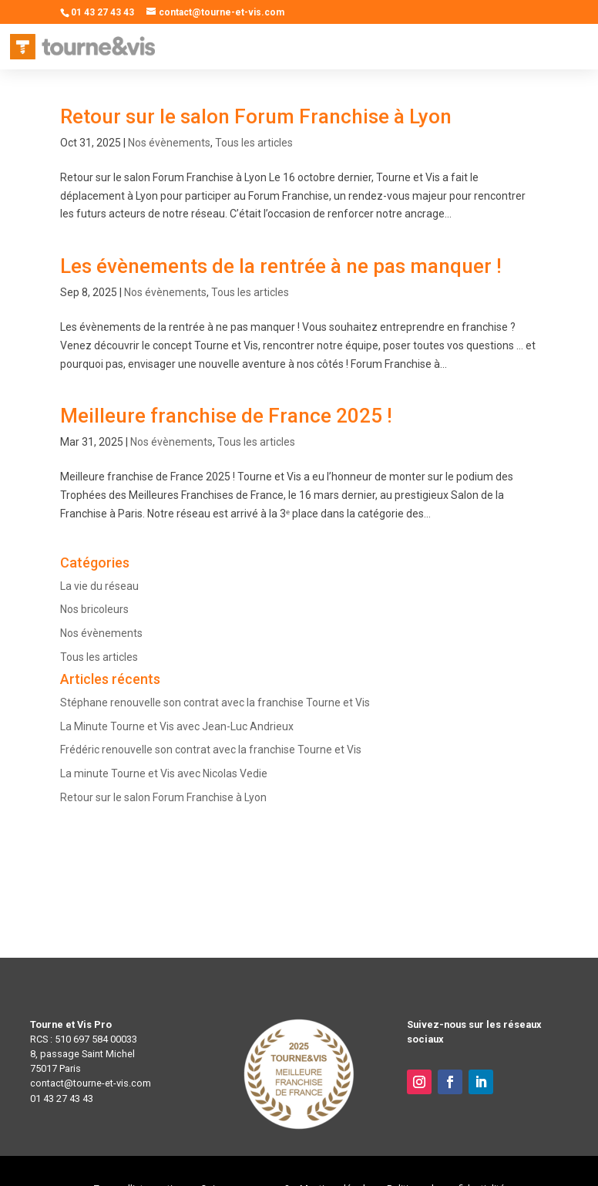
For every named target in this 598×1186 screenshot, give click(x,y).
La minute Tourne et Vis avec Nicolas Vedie (163, 773)
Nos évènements (169, 142)
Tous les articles (254, 142)
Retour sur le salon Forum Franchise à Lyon (256, 116)
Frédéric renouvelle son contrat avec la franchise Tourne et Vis (210, 749)
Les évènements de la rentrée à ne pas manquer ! (281, 266)
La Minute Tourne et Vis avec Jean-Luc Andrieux (177, 726)
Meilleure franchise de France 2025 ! (226, 415)
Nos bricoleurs (94, 609)
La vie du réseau (99, 586)
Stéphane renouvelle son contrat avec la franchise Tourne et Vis (215, 702)
